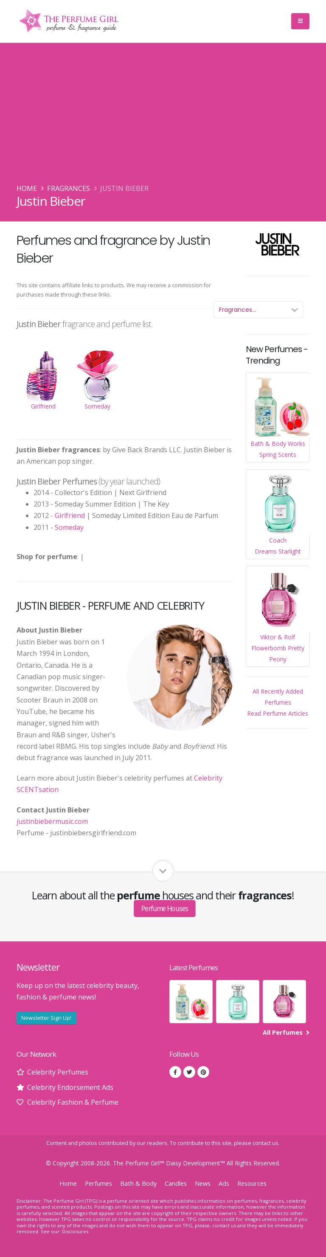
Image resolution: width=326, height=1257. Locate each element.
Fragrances (68, 188)
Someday (69, 527)
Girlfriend (70, 515)
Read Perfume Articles (277, 713)
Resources (252, 1183)
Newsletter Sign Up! (46, 1018)
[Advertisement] (163, 119)
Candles (176, 1183)
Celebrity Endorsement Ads (70, 1087)
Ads (224, 1183)
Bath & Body (138, 1183)
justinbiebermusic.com (52, 821)
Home (27, 188)
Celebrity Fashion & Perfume (72, 1102)
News (203, 1183)
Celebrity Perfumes (57, 1072)
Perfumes (98, 1183)
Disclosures (75, 1231)
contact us (265, 1143)
